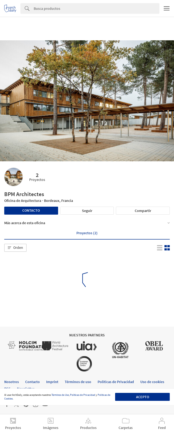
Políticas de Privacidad (82, 395)
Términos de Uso (60, 395)
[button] (15, 248)
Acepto (142, 396)
